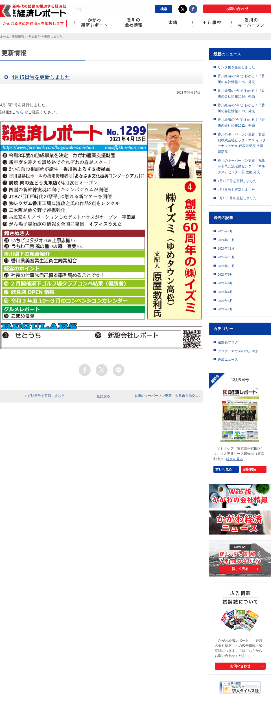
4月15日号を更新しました (44, 36)
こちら (18, 112)
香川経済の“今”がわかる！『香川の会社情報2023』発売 (241, 108)
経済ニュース (228, 360)
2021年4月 (225, 292)
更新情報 (18, 36)
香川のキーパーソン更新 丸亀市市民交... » (167, 396)
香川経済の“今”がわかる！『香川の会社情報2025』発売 (241, 79)
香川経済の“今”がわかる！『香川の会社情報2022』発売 (241, 122)
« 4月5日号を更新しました (45, 396)
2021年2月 (225, 309)
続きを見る (234, 459)
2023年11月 (226, 248)
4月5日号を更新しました (236, 190)
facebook (85, 370)
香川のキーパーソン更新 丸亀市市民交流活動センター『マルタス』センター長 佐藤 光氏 (241, 166)
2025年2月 (225, 231)
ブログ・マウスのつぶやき (238, 351)
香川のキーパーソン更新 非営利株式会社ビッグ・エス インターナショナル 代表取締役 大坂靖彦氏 (242, 143)
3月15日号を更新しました (237, 198)
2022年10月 (226, 257)
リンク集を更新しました (236, 67)
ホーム (4, 36)
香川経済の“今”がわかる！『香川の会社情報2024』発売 (241, 94)
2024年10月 (226, 240)
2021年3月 (225, 301)
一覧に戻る (101, 396)
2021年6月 (225, 283)
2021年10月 (226, 266)
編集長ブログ (228, 342)
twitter (102, 370)
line (118, 370)
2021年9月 (225, 274)
